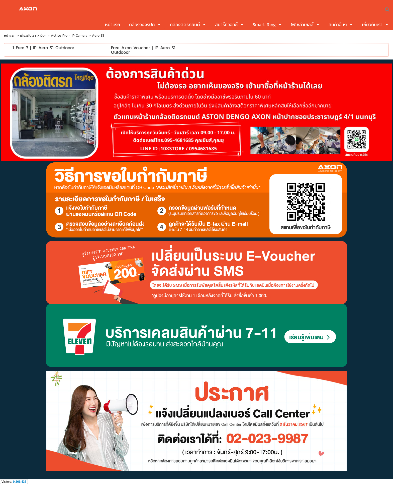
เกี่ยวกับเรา (28, 35)
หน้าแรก (10, 35)
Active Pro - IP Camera (69, 35)
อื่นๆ (43, 35)
